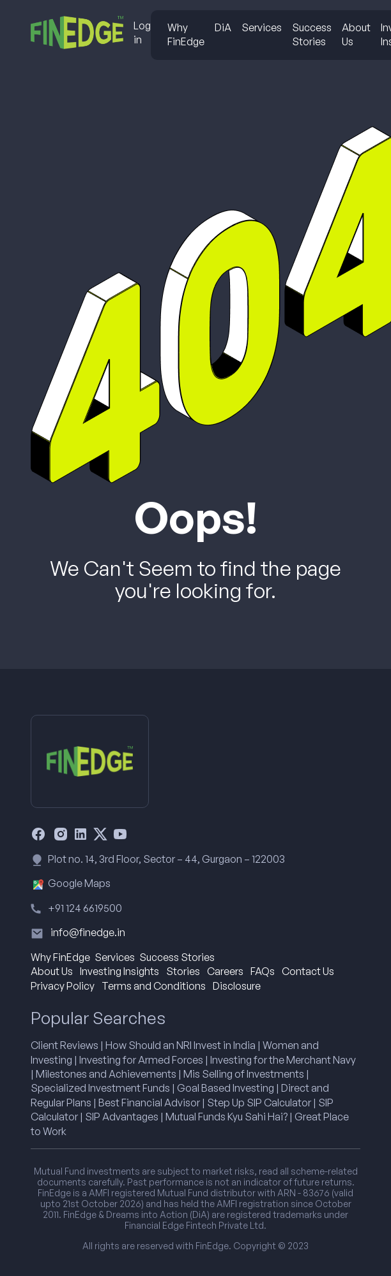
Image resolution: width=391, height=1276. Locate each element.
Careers (225, 971)
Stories (183, 971)
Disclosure (237, 985)
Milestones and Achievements (106, 1073)
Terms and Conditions (154, 985)
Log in (142, 32)
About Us (356, 34)
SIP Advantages (121, 1116)
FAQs (262, 971)
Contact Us (308, 971)
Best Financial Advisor (149, 1102)
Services (261, 27)
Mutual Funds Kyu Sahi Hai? (226, 1116)
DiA (223, 27)
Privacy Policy (63, 985)
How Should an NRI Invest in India (180, 1045)
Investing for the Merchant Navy (283, 1059)
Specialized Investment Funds (100, 1088)
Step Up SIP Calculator (259, 1102)
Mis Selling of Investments (243, 1073)
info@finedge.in (87, 932)
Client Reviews (64, 1045)
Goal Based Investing (225, 1088)
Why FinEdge (185, 34)
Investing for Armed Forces (141, 1059)
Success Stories (312, 34)
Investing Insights (119, 971)
